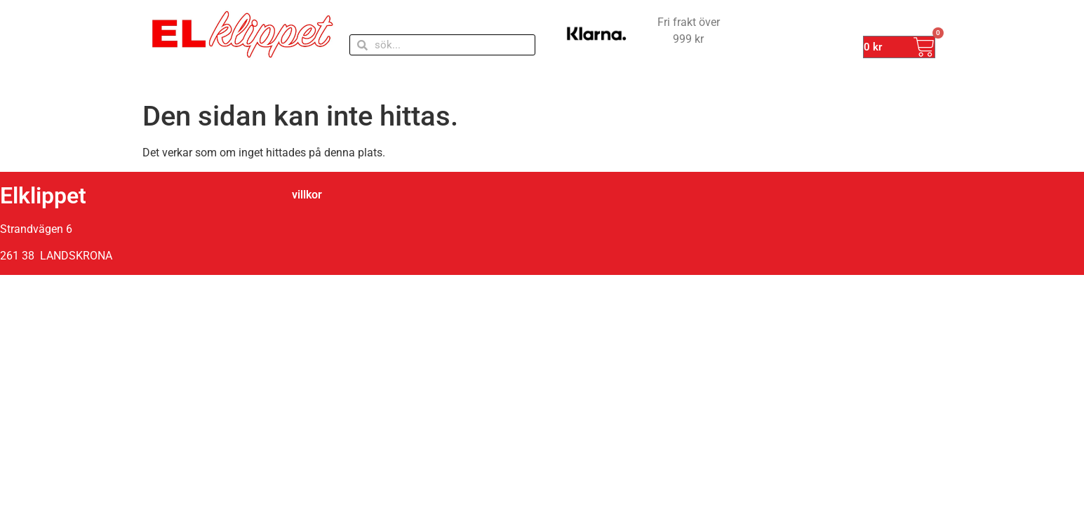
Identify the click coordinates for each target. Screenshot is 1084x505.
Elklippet (43, 195)
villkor (307, 194)
